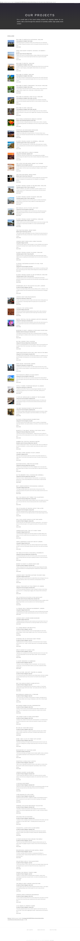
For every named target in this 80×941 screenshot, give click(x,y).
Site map (52, 940)
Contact (67, 2)
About (39, 2)
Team (62, 2)
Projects (56, 2)
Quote (76, 2)
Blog (72, 2)
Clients (51, 2)
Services (44, 2)
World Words (8, 2)
